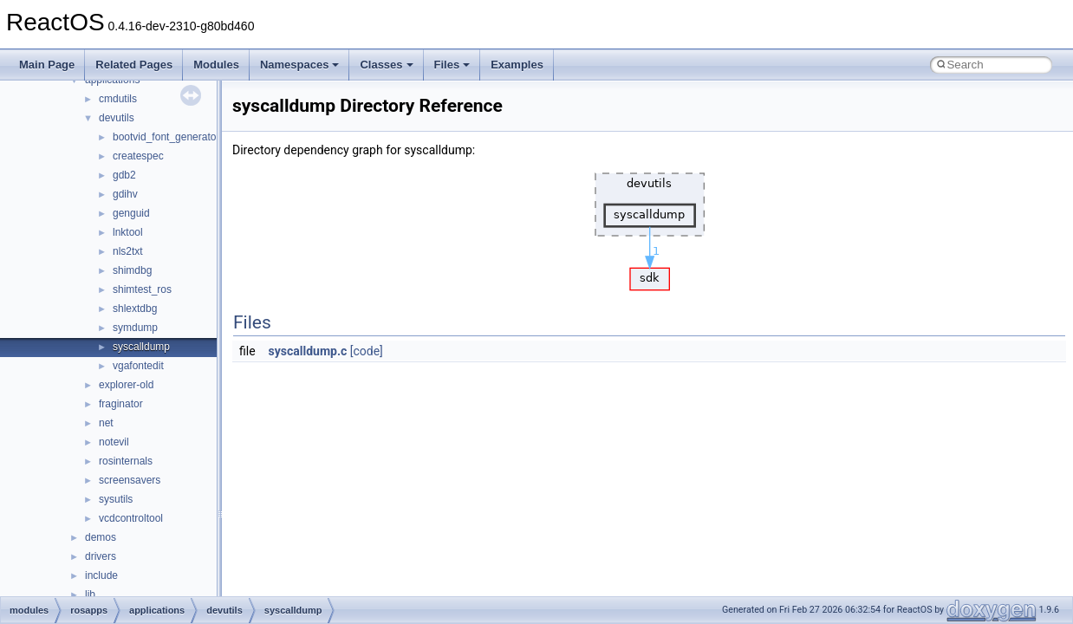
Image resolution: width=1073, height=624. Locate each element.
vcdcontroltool (131, 518)
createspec (138, 156)
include (101, 575)
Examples (517, 64)
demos (100, 537)
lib (90, 594)
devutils (116, 118)
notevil (114, 442)
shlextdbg (135, 308)
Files (452, 64)
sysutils (116, 499)
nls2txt (128, 251)
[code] (366, 351)
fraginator (121, 404)
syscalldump (141, 347)
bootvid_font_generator (166, 137)
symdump (135, 328)
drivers (100, 556)
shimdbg (132, 270)
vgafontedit (138, 366)
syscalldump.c (308, 351)
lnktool (128, 232)
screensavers (129, 480)
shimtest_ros (142, 289)
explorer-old (126, 385)
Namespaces (300, 64)
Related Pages (133, 64)
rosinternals (126, 461)
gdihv (125, 194)
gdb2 (124, 175)
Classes (386, 64)
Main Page (47, 64)
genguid (131, 213)
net (106, 423)
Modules (216, 64)
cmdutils (118, 99)
